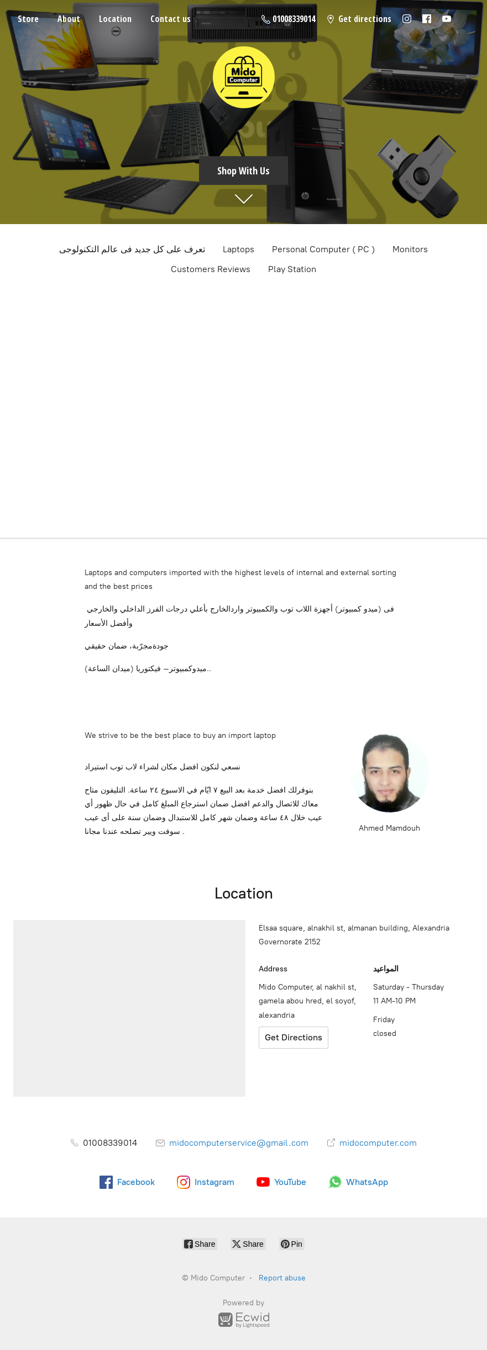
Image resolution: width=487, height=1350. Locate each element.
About (68, 19)
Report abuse (282, 1278)
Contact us (170, 19)
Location (115, 19)
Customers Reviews (210, 269)
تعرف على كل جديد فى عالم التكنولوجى (132, 249)
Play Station (292, 269)
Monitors (410, 249)
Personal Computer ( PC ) (323, 249)
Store (28, 19)
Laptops (238, 249)
